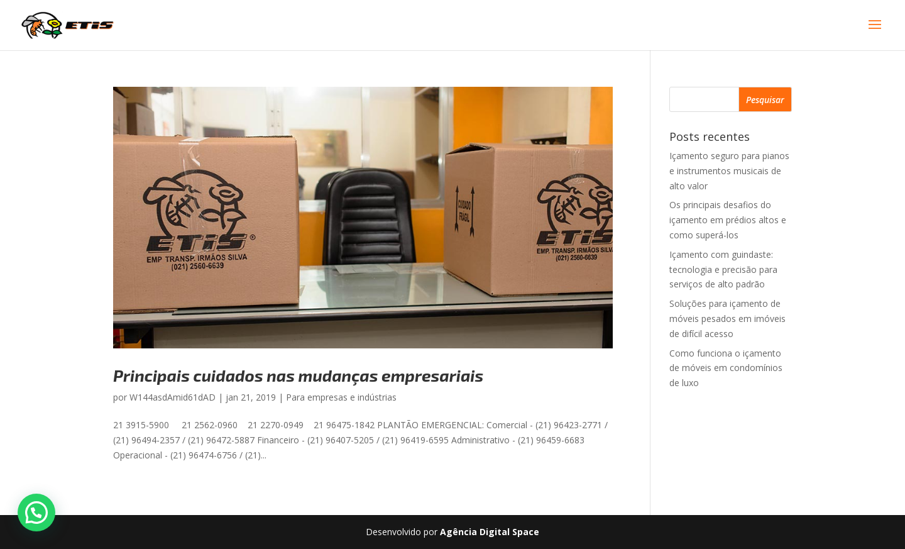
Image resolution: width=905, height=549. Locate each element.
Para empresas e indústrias (341, 397)
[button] (36, 512)
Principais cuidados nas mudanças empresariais (298, 375)
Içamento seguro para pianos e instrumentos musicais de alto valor (729, 171)
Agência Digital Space (489, 532)
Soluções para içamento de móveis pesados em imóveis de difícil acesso (727, 318)
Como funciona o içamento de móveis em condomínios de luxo (725, 368)
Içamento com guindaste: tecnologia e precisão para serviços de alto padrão (723, 269)
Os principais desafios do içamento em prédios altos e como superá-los (727, 220)
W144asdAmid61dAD (172, 397)
